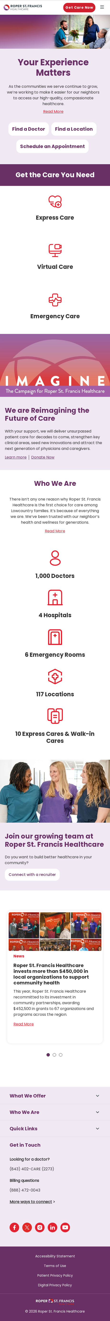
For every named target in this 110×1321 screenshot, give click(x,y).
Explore (103, 7)
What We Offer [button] (28, 1095)
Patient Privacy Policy (55, 1275)
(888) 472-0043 (25, 1190)
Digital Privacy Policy (55, 1285)
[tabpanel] (55, 977)
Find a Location (74, 129)
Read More (53, 111)
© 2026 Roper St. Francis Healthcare (55, 1311)
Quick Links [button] (23, 1128)
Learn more (16, 457)
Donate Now (42, 457)
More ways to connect (31, 1202)
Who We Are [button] (24, 1112)
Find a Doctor (28, 129)
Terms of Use (55, 1265)
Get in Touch (25, 1145)
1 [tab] (48, 1055)
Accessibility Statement (55, 1256)
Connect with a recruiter (32, 874)
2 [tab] (54, 1055)
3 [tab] (60, 1055)
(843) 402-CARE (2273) (32, 1169)
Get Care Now (79, 7)
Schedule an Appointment (52, 146)
